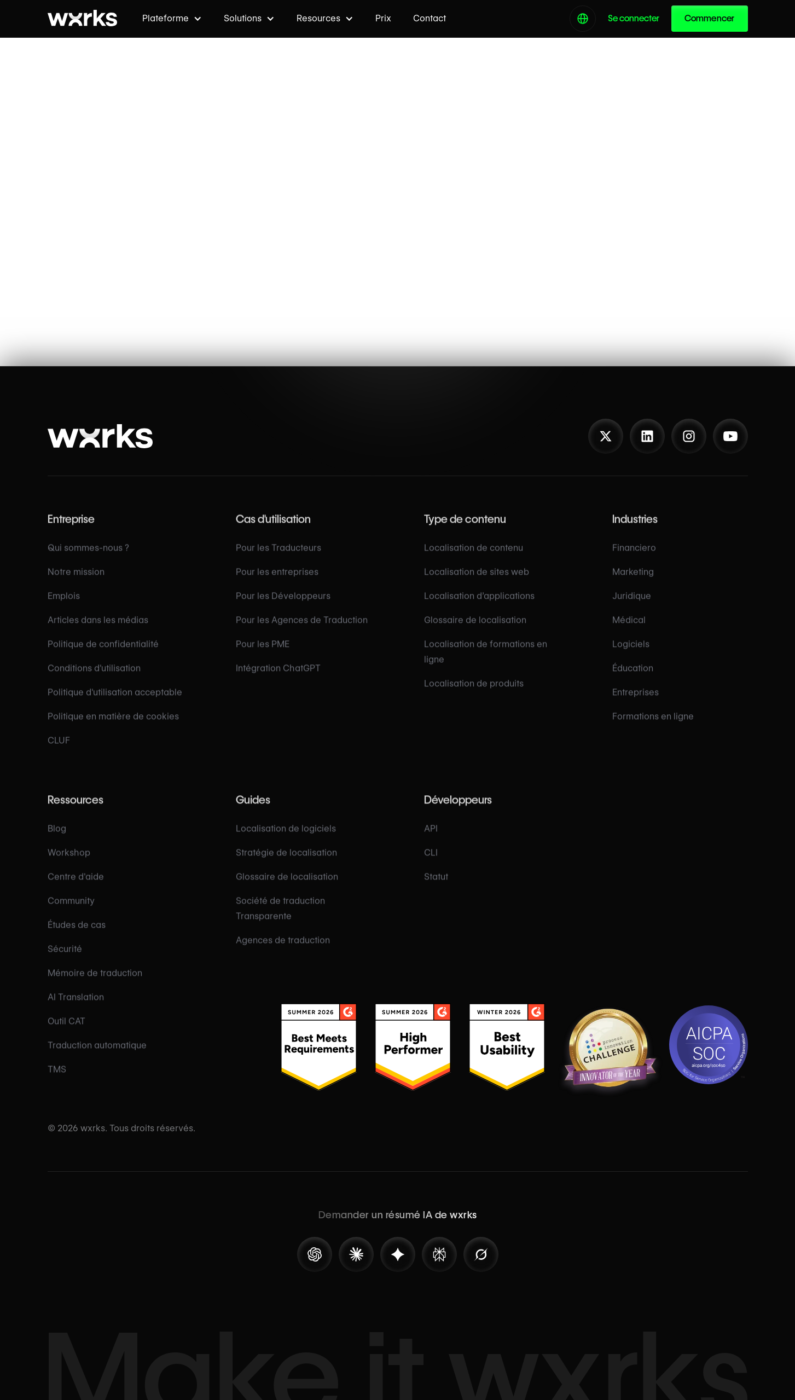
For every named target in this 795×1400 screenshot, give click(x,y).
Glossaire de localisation (475, 631)
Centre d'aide (76, 887)
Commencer (709, 18)
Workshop (69, 863)
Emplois (64, 606)
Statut (436, 887)
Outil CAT (66, 1032)
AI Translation (76, 1008)
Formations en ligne (653, 727)
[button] (172, 18)
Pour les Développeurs (283, 606)
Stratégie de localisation (286, 863)
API (431, 839)
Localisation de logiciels (286, 839)
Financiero (634, 558)
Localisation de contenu (473, 558)
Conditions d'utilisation (94, 679)
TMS (57, 1080)
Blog (57, 839)
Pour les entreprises (277, 582)
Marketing (633, 582)
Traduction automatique (97, 1056)
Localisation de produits (474, 694)
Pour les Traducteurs (278, 558)
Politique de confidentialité (103, 655)
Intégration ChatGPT (278, 679)
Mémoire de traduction (95, 984)
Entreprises (635, 703)
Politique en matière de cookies (113, 727)
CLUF (59, 751)
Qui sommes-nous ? (88, 558)
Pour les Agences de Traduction (302, 631)
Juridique (631, 606)
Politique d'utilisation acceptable (115, 703)
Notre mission (76, 582)
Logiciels (630, 655)
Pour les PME (262, 655)
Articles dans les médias (98, 631)
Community (71, 911)
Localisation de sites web (476, 582)
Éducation (632, 679)
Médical (629, 631)
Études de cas (77, 935)
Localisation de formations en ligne (485, 662)
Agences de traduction (283, 951)
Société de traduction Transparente (280, 919)
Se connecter (633, 18)
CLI (431, 863)
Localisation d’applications (479, 606)
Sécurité (65, 959)
